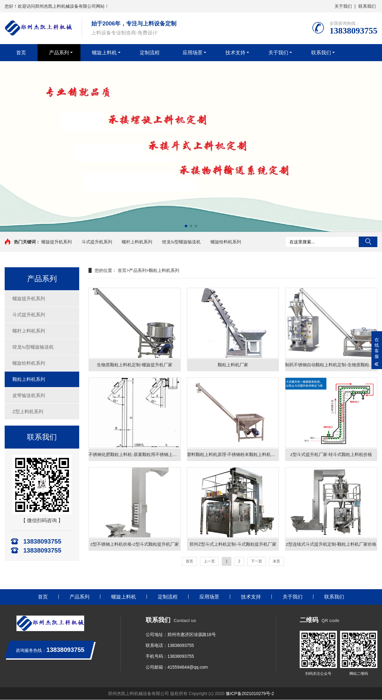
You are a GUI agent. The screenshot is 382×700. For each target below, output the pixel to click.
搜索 (368, 242)
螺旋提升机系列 (56, 241)
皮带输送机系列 (28, 395)
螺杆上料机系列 (137, 241)
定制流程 (150, 52)
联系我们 (367, 6)
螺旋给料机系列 (226, 241)
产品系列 (59, 52)
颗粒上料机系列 (28, 379)
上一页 (209, 561)
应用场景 (192, 52)
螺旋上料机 (104, 52)
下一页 (256, 561)
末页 (276, 561)
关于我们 (343, 6)
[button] (186, 226)
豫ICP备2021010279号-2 (250, 693)
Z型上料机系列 (27, 411)
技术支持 (235, 52)
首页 (21, 52)
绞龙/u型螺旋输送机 (181, 241)
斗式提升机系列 (97, 241)
